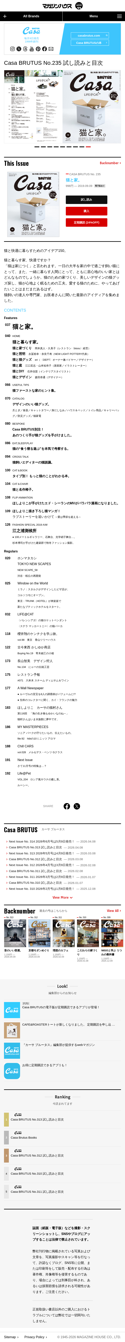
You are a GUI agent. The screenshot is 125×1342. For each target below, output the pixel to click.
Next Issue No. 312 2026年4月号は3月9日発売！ (52, 865)
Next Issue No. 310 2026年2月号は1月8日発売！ (52, 888)
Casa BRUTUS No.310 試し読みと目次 (46, 882)
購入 (86, 211)
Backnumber (110, 163)
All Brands (21, 16)
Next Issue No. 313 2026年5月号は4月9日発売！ (52, 853)
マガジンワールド (63, 5)
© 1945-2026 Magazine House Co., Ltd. (89, 1337)
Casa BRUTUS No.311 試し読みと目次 (46, 871)
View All (114, 911)
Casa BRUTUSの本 (91, 42)
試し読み (86, 199)
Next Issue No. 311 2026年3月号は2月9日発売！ (52, 877)
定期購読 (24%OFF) (86, 222)
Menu (105, 16)
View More (63, 897)
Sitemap (10, 1337)
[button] (37, 146)
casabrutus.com (92, 35)
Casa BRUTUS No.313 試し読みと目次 (46, 847)
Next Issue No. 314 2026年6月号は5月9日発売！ (52, 841)
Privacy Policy (34, 1337)
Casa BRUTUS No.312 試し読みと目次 (46, 859)
